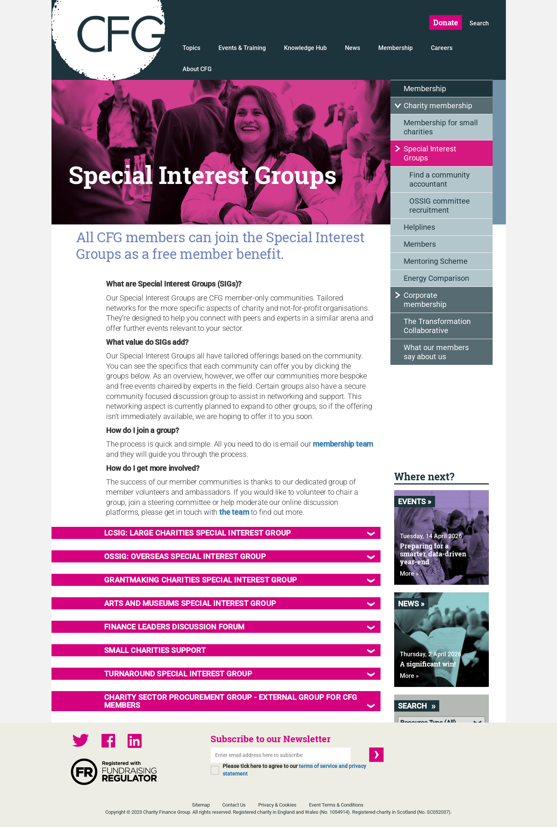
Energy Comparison (436, 278)
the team (234, 512)
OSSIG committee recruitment (439, 205)
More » (409, 573)
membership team (343, 444)
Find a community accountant (439, 179)
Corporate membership (425, 300)
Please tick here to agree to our (294, 770)
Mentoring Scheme (436, 261)
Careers (441, 47)
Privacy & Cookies (277, 805)
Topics (191, 47)
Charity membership (438, 105)
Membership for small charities (441, 127)
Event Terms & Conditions (336, 805)
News (352, 47)
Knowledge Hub (305, 47)
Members (420, 244)
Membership (395, 47)
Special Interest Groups (430, 153)
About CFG (197, 69)
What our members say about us (436, 352)
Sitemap (201, 805)
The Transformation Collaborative (437, 326)
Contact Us (234, 805)
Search (479, 23)
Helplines (419, 227)
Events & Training (242, 47)
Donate (445, 22)
